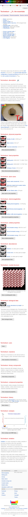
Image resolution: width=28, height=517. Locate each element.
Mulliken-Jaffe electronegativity (11, 214)
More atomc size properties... (9, 193)
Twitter (3, 493)
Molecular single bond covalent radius (13, 185)
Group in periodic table (8, 31)
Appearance (6, 26)
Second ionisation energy (9, 231)
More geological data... (7, 259)
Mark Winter (12, 508)
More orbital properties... (8, 238)
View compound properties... (9, 391)
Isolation (3, 441)
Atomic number (7, 21)
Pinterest (4, 495)
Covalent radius (5, 483)
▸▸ (1, 5)
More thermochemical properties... (10, 171)
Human (5, 256)
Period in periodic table (9, 34)
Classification (6, 28)
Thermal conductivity (8, 146)
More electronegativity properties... (10, 217)
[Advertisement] (14, 55)
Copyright (16, 495)
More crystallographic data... (9, 295)
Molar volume (7, 143)
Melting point (6, 160)
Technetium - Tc (15, 1)
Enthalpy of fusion (8, 168)
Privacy (16, 491)
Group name (6, 32)
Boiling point (6, 164)
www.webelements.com (14, 507)
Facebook (4, 491)
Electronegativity (5, 472)
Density (3, 476)
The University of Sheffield (21, 508)
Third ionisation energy (9, 235)
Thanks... (16, 497)
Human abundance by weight (10, 305)
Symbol (5, 20)
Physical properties (14, 15)
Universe (5, 248)
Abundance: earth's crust (7, 487)
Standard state (6, 25)
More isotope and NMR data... (9, 432)
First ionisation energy (9, 227)
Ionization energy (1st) (6, 481)
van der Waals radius (8, 190)
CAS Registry (6, 38)
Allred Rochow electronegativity (11, 209)
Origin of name (15, 401)
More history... (5, 405)
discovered (11, 399)
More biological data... (7, 319)
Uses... (4, 346)
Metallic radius (5, 485)
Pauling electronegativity (9, 203)
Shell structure (6, 36)
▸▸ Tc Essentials (5, 15)
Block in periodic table (8, 35)
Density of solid (7, 139)
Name (4, 19)
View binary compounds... (8, 376)
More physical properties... (8, 149)
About (15, 493)
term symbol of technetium (9, 76)
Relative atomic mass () (9, 23)
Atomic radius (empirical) (9, 181)
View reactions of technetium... (9, 359)
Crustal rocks (6, 252)
